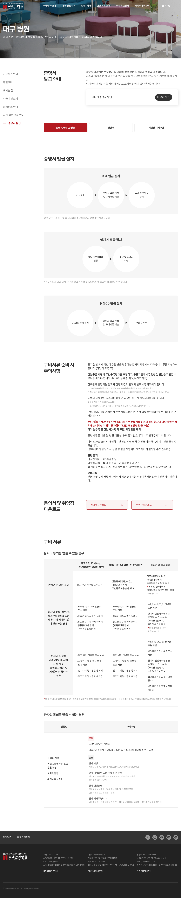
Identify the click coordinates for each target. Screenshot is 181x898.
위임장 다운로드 (144, 504)
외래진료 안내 (10, 107)
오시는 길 (8, 90)
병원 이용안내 (103, 5)
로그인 (166, 5)
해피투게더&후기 (143, 5)
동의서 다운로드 (98, 504)
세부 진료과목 (68, 5)
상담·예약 (86, 5)
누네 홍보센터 (122, 5)
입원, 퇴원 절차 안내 (13, 115)
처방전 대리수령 (156, 127)
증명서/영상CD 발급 (65, 127)
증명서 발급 (14, 123)
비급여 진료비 (10, 98)
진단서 (111, 127)
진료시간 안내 (10, 74)
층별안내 (8, 82)
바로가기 (162, 97)
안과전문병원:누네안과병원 (13, 6)
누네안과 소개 (49, 5)
